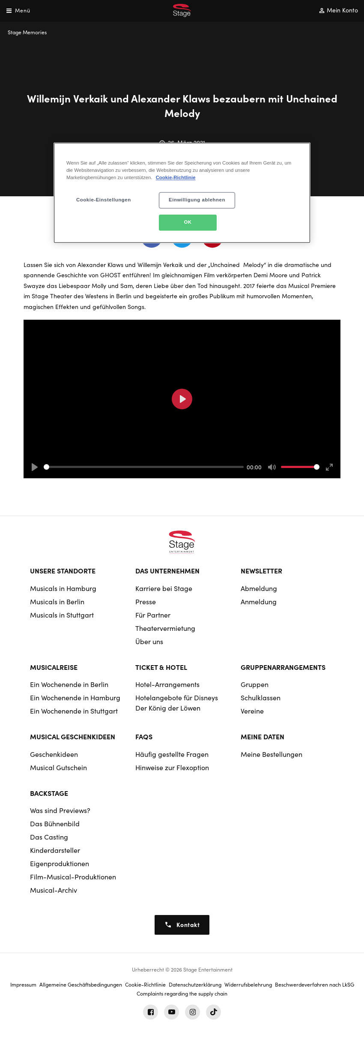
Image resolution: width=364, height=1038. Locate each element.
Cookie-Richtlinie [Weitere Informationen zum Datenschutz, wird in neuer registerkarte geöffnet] (176, 177)
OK (187, 222)
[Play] (35, 467)
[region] (182, 193)
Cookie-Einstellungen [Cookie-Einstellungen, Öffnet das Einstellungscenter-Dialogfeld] (103, 200)
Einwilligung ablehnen (197, 200)
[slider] (144, 467)
